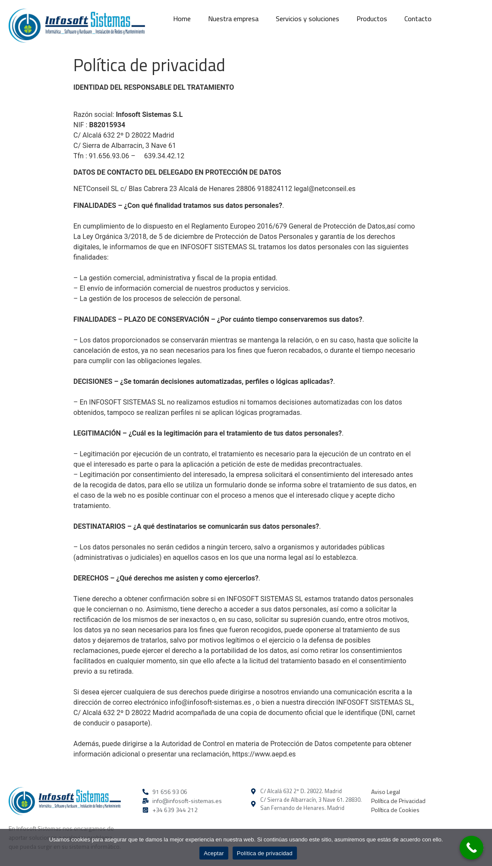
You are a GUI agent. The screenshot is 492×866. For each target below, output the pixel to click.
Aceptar (214, 853)
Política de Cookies (395, 809)
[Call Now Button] (471, 848)
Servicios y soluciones (307, 18)
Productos (371, 18)
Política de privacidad (265, 853)
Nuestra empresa (233, 18)
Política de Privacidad (398, 800)
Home (182, 18)
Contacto (418, 18)
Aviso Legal (385, 791)
